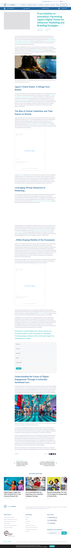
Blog (46, 30)
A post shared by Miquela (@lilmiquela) (29, 303)
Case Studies (28, 521)
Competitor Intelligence (8, 527)
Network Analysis (7, 523)
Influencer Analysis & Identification (10, 525)
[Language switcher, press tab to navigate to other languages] (62, 1)
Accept (52, 546)
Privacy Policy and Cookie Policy (32, 527)
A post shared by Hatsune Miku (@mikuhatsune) (29, 168)
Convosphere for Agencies (30, 525)
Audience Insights (7, 498)
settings (45, 546)
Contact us (28, 531)
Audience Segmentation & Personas (10, 519)
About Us (27, 517)
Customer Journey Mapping (9, 517)
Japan (17, 453)
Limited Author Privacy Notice (31, 529)
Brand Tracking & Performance (9, 521)
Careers (27, 523)
